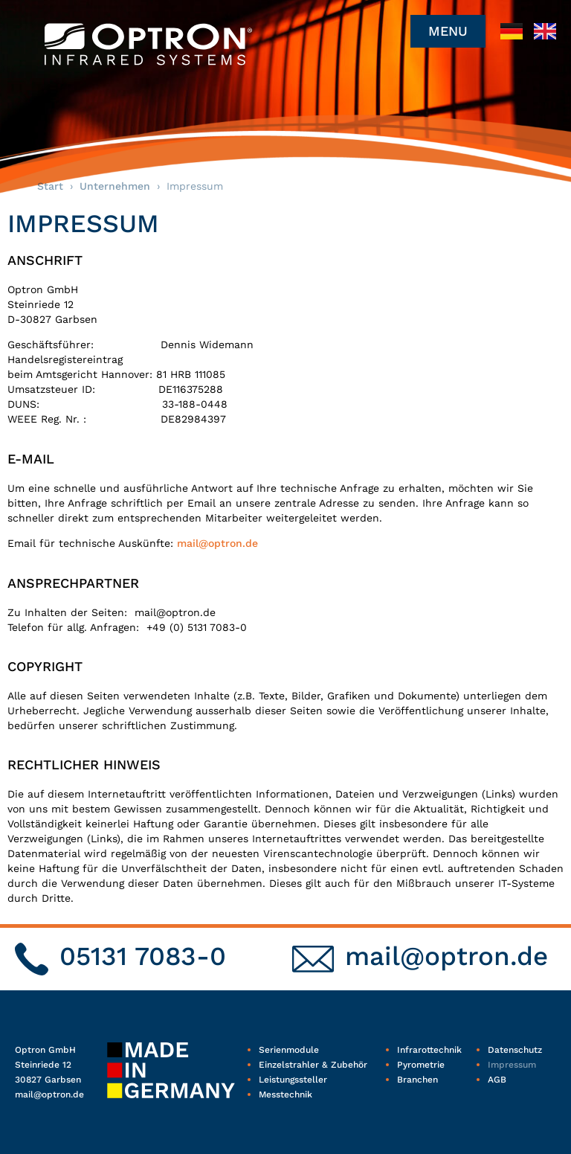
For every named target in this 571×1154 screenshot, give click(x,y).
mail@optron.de (217, 543)
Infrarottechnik (429, 1050)
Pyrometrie (421, 1065)
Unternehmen (115, 186)
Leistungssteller (293, 1079)
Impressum (512, 1065)
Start (50, 186)
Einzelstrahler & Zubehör (313, 1065)
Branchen (417, 1079)
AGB (497, 1079)
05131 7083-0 (142, 956)
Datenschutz (515, 1050)
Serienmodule (289, 1050)
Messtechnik (285, 1094)
